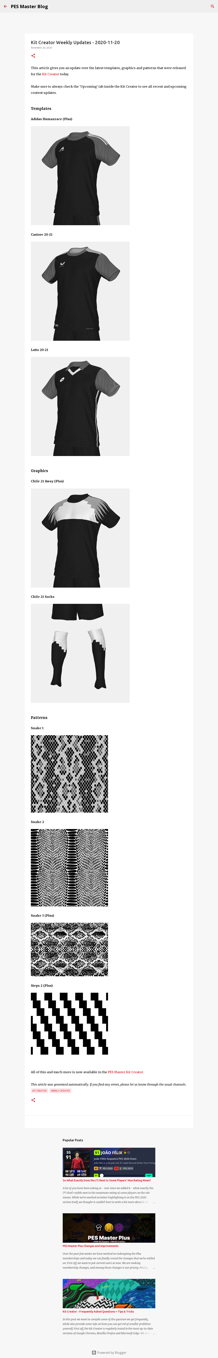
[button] (33, 56)
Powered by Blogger (109, 1352)
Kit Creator (50, 74)
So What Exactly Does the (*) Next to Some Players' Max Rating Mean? (107, 1180)
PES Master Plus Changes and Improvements (90, 1246)
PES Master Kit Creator (125, 1072)
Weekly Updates (60, 1090)
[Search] (212, 6)
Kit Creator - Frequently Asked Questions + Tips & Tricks (98, 1311)
